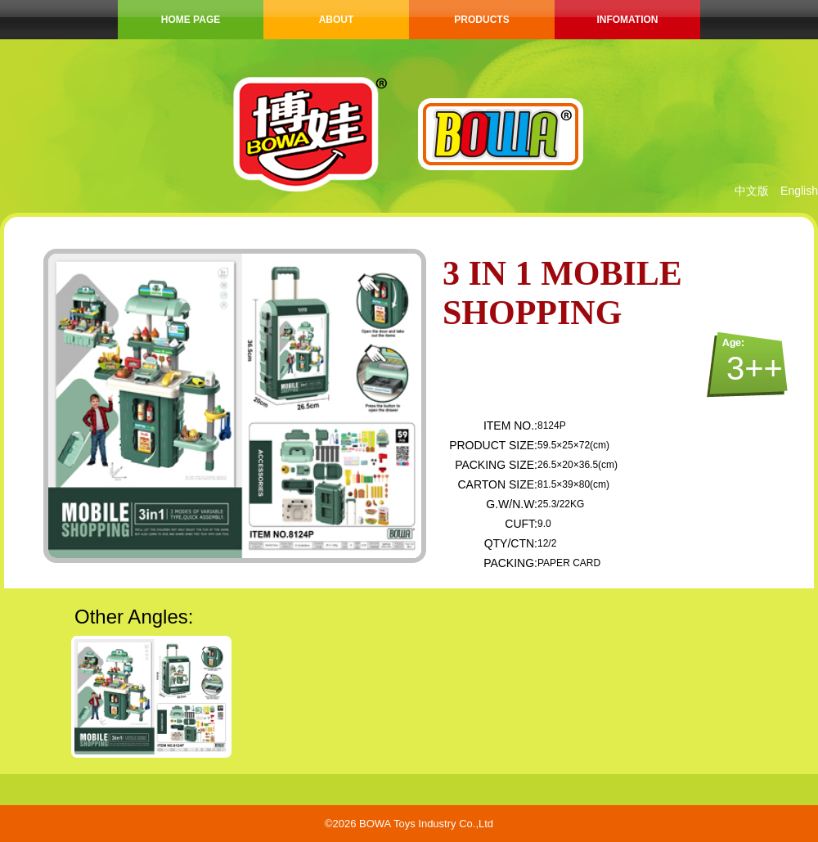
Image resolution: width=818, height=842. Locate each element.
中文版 (752, 190)
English (799, 190)
